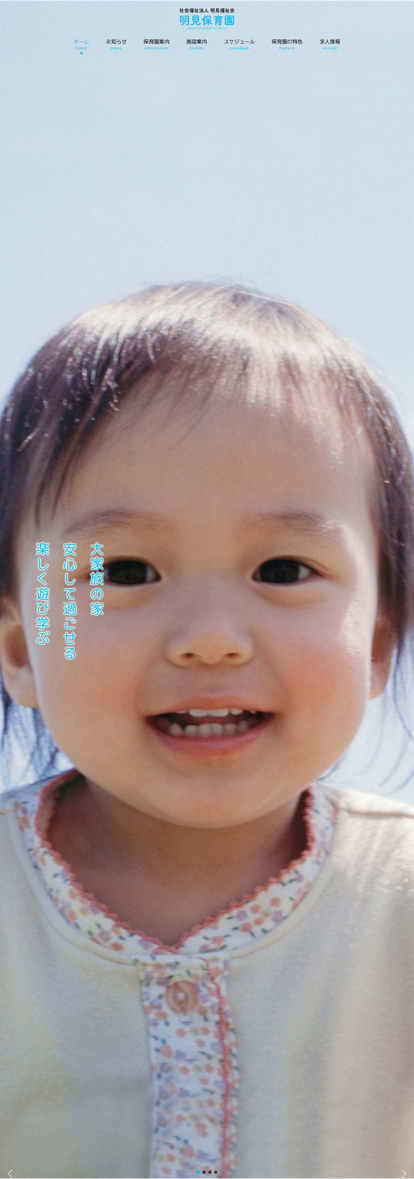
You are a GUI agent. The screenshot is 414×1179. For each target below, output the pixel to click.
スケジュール (239, 44)
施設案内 (196, 44)
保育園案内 (156, 44)
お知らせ (116, 44)
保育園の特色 (287, 44)
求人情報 (330, 44)
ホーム (81, 44)
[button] (10, 1174)
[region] (207, 589)
